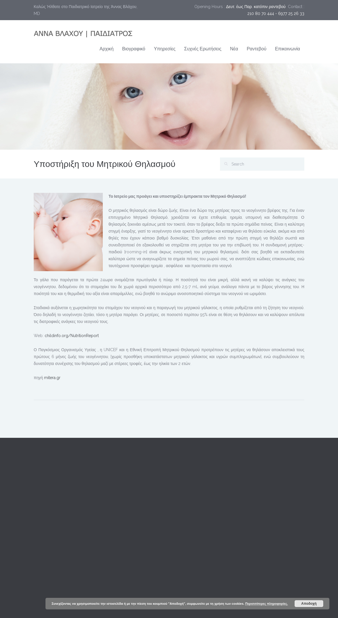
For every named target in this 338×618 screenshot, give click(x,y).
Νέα (234, 49)
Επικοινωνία (287, 49)
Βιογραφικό (133, 49)
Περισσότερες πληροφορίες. (266, 603)
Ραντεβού (256, 49)
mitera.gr (52, 377)
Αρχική (107, 49)
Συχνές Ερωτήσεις (202, 49)
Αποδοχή (308, 604)
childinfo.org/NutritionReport (72, 335)
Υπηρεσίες (164, 49)
